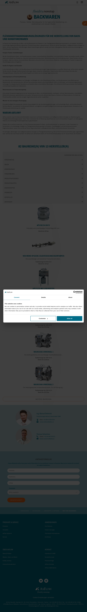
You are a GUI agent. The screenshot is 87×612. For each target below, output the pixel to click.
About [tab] (70, 297)
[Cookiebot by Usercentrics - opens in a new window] (74, 292)
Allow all (69, 318)
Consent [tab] (16, 297)
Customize (43, 318)
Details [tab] (43, 297)
